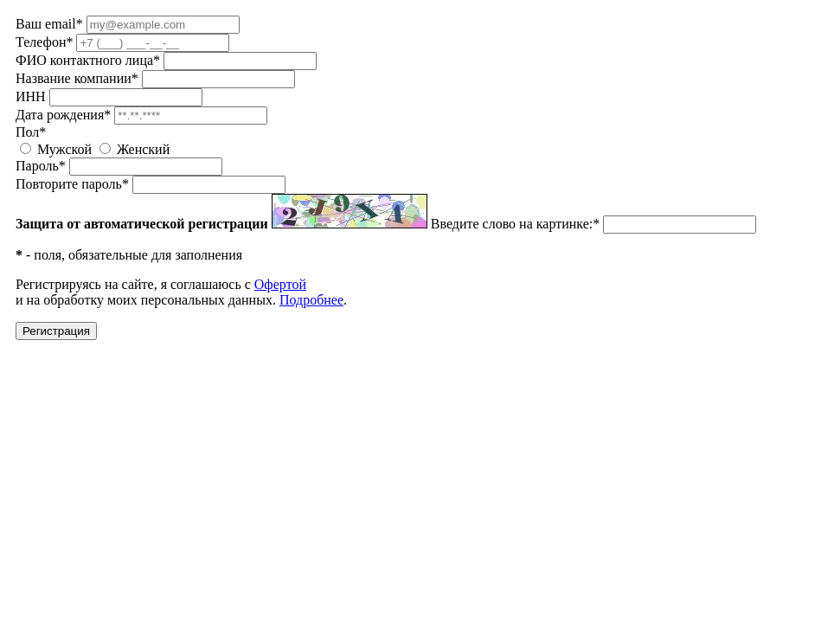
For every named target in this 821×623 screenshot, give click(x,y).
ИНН (31, 96)
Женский (143, 149)
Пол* (31, 132)
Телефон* (44, 42)
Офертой (280, 284)
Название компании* (77, 78)
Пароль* (41, 165)
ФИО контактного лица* (88, 60)
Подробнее (311, 299)
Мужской (64, 149)
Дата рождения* (63, 114)
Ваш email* (49, 23)
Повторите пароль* (72, 184)
